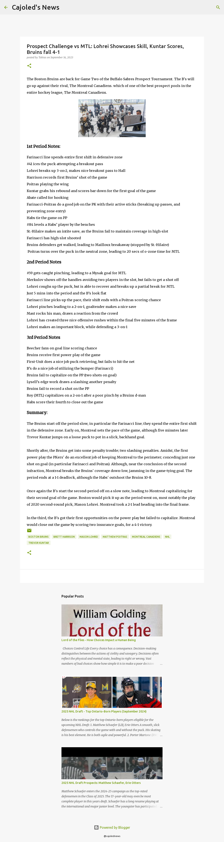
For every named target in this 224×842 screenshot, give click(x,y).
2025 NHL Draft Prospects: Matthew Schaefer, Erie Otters (101, 783)
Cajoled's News (35, 7)
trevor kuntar (38, 542)
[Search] (65, 7)
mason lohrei (89, 536)
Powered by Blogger (112, 827)
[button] (29, 66)
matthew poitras (115, 536)
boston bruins (38, 536)
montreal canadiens (146, 536)
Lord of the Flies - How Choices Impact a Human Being (98, 640)
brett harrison (64, 536)
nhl (167, 536)
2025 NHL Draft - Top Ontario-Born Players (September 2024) (104, 711)
